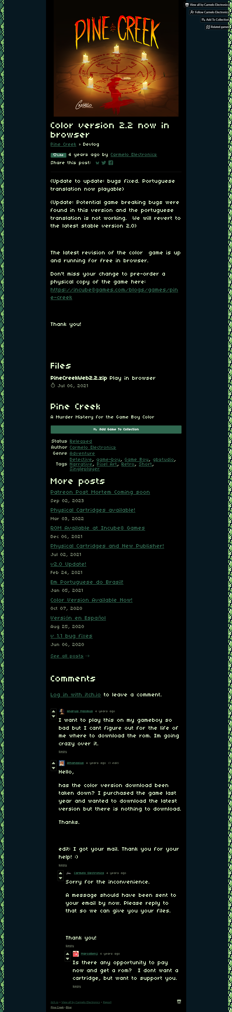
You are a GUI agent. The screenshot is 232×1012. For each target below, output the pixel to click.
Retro (128, 464)
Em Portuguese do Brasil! (87, 582)
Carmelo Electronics (134, 154)
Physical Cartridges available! (93, 510)
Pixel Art (107, 464)
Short (145, 464)
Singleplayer (85, 469)
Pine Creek (63, 144)
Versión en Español (78, 618)
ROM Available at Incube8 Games (98, 528)
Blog (68, 1007)
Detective (81, 459)
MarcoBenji (89, 953)
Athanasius (75, 763)
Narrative (81, 464)
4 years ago (105, 711)
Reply (63, 751)
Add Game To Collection (116, 429)
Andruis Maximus (80, 711)
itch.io (54, 1002)
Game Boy (137, 459)
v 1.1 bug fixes (72, 636)
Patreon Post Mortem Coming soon (100, 492)
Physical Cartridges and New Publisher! (107, 546)
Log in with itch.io (76, 695)
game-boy (108, 459)
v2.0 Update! (68, 564)
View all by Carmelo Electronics (80, 1002)
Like (58, 155)
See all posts (67, 656)
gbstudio (163, 459)
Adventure (82, 453)
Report (107, 1002)
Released (81, 441)
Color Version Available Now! (92, 600)
